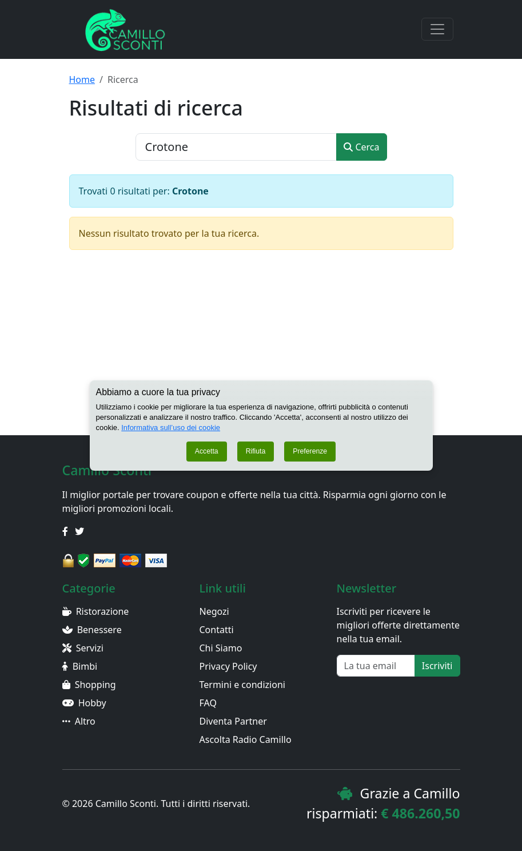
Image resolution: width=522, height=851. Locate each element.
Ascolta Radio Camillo (246, 739)
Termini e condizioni (242, 684)
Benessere (92, 629)
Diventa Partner (233, 721)
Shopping (89, 684)
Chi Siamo (221, 648)
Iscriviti (437, 665)
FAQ (208, 703)
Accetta (206, 457)
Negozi (214, 611)
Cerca (361, 147)
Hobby (84, 703)
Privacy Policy (228, 666)
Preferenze (310, 457)
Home (82, 79)
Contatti (217, 629)
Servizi (82, 648)
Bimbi (80, 666)
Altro (78, 721)
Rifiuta (256, 457)
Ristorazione (95, 611)
